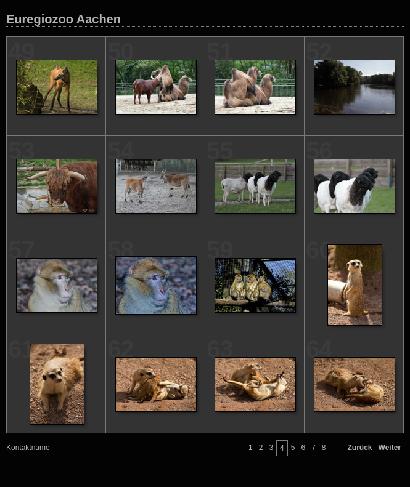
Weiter (390, 447)
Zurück (360, 447)
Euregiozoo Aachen (63, 19)
